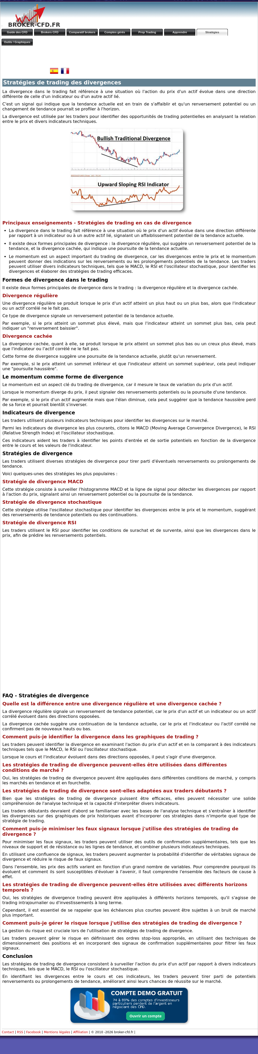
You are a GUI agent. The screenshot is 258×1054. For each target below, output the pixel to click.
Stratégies (212, 32)
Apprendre (179, 32)
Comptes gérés (114, 32)
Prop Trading (147, 32)
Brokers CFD (49, 32)
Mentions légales (57, 1032)
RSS (20, 1032)
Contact (8, 1032)
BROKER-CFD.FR (34, 25)
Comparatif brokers (82, 32)
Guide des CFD (17, 32)
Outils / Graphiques (17, 42)
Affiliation (80, 1032)
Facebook (33, 1032)
